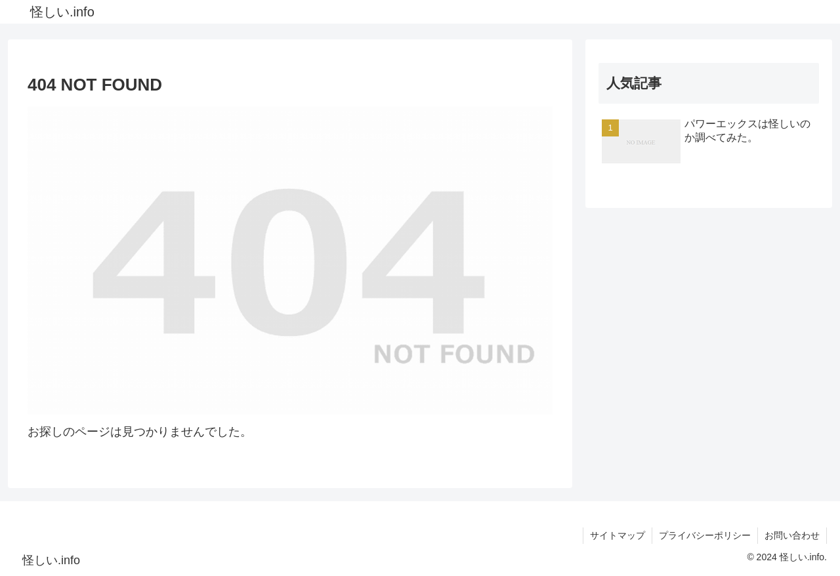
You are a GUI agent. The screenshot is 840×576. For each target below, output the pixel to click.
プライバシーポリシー (705, 535)
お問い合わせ (792, 535)
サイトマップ (617, 535)
